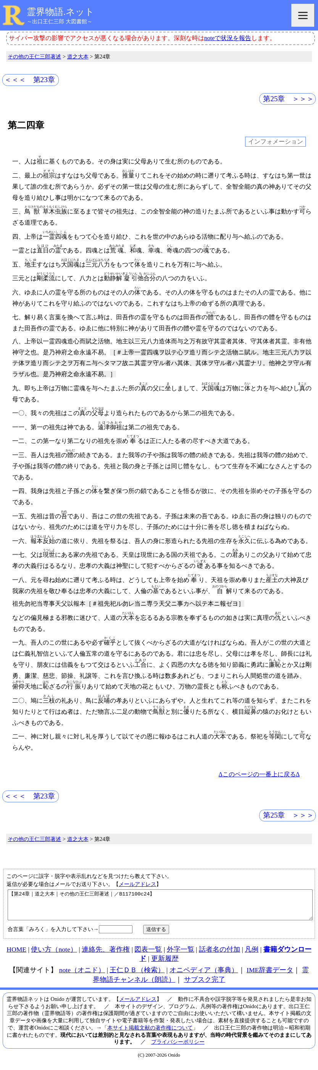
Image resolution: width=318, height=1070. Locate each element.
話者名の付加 (219, 955)
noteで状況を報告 (228, 38)
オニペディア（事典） (203, 975)
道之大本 (78, 56)
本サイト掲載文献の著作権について (150, 1033)
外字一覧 (180, 955)
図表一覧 (148, 955)
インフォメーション (275, 142)
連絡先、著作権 (106, 955)
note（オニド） (82, 975)
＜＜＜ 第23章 (29, 80)
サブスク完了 (204, 985)
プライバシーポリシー (178, 1047)
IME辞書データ (270, 975)
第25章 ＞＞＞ (288, 99)
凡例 (251, 955)
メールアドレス (137, 884)
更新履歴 (165, 964)
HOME (16, 955)
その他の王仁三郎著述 (34, 56)
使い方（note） (54, 955)
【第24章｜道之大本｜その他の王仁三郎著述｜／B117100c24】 (160, 907)
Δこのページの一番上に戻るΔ (259, 774)
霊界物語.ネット (60, 12)
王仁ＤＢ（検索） (137, 975)
